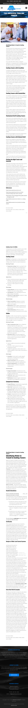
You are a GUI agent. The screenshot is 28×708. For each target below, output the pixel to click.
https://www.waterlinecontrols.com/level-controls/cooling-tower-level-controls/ (14, 192)
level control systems (17, 209)
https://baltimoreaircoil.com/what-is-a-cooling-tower (16, 199)
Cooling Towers (10, 207)
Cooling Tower (10, 209)
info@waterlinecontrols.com (15, 694)
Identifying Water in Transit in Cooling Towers (15, 45)
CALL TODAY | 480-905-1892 (14, 1)
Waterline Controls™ (17, 699)
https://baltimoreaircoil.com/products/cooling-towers (15, 203)
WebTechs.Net (14, 705)
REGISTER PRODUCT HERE (9, 3)
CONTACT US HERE (14, 675)
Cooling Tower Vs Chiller (11, 247)
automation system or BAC (21, 583)
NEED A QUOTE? (21, 3)
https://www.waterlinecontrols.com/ (13, 190)
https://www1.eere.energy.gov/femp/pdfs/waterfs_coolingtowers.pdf (16, 196)
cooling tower (16, 518)
